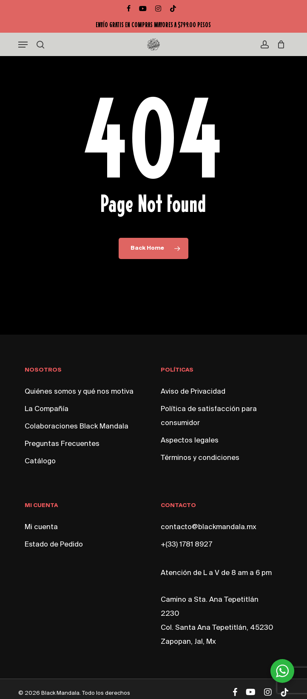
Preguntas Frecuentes (62, 444)
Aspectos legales (190, 441)
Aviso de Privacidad (193, 392)
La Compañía (46, 409)
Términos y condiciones (200, 458)
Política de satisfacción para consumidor (209, 416)
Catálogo (40, 461)
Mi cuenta (41, 527)
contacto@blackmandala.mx (208, 527)
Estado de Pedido (54, 545)
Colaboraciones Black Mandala (76, 427)
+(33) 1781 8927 (186, 545)
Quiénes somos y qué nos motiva (79, 392)
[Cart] (279, 44)
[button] (23, 44)
